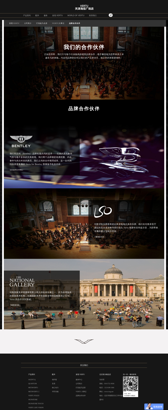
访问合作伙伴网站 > (17, 170)
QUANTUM (32, 383)
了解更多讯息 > (99, 237)
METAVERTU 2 (33, 391)
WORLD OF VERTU (75, 15)
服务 (46, 15)
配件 (37, 15)
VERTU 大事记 (81, 391)
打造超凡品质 (41, 23)
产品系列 (27, 15)
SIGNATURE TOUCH (35, 403)
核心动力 (55, 387)
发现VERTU (14, 23)
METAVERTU (33, 387)
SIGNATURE (32, 399)
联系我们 (93, 15)
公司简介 (28, 23)
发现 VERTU (57, 15)
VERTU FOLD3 (33, 395)
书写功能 (55, 391)
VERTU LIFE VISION (36, 407)
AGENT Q (31, 379)
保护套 (54, 379)
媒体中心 (79, 379)
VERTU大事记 (58, 23)
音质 (53, 383)
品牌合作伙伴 (74, 23)
